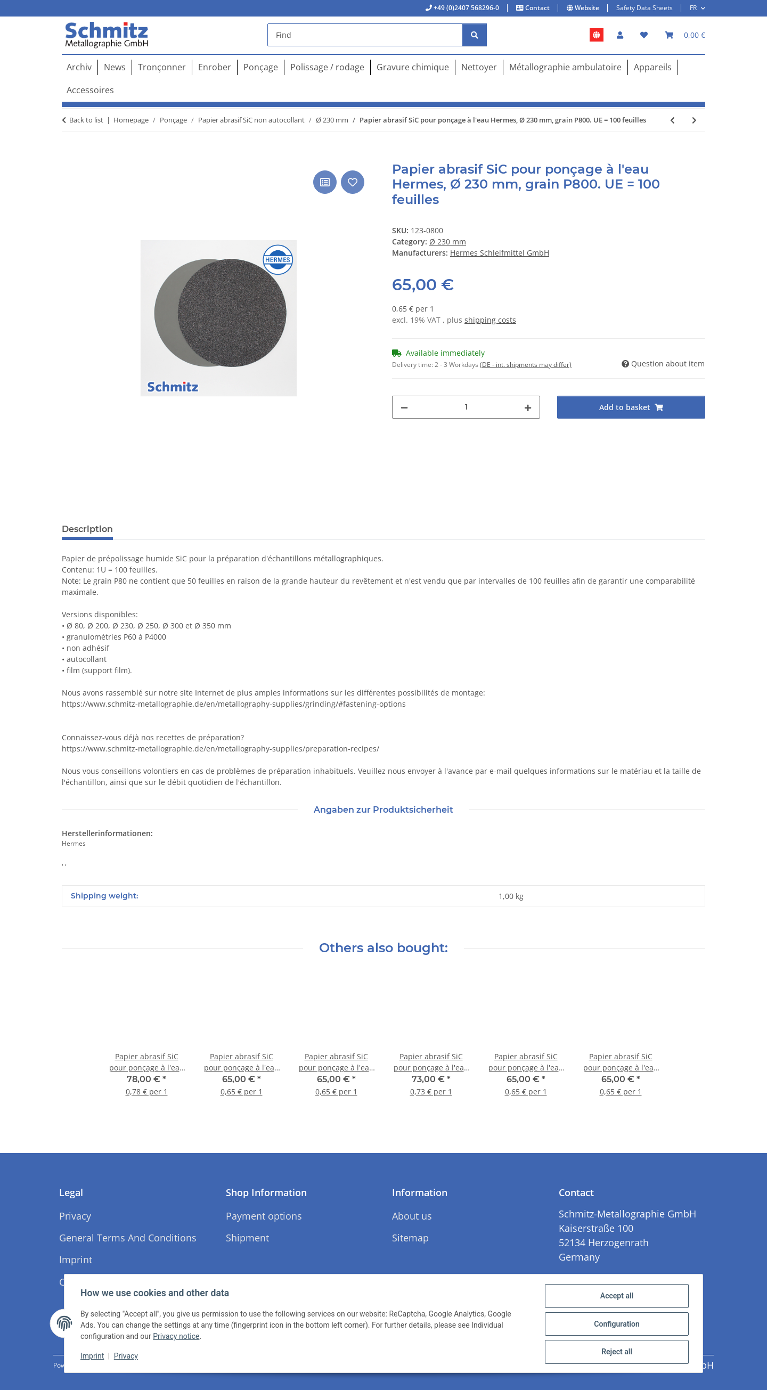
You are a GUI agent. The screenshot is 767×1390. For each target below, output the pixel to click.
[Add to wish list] (352, 182)
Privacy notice (177, 1337)
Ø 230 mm (447, 241)
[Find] (365, 34)
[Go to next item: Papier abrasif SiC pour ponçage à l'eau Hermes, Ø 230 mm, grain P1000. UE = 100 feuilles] (694, 120)
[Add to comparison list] (325, 182)
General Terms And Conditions (128, 1237)
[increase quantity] (528, 407)
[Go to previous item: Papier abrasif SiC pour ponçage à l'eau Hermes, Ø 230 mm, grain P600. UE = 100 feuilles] (672, 120)
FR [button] (693, 7)
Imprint (93, 1357)
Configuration (615, 1324)
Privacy (127, 1357)
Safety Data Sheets (644, 7)
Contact (537, 7)
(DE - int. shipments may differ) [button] (526, 364)
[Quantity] (466, 407)
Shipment (247, 1237)
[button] (620, 35)
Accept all (615, 1297)
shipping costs (490, 320)
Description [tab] (87, 529)
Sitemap (410, 1237)
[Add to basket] (70, 156)
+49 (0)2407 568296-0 (465, 7)
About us (412, 1215)
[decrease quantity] (404, 407)
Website (586, 7)
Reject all (615, 1352)
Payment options (264, 1215)
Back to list (86, 120)
